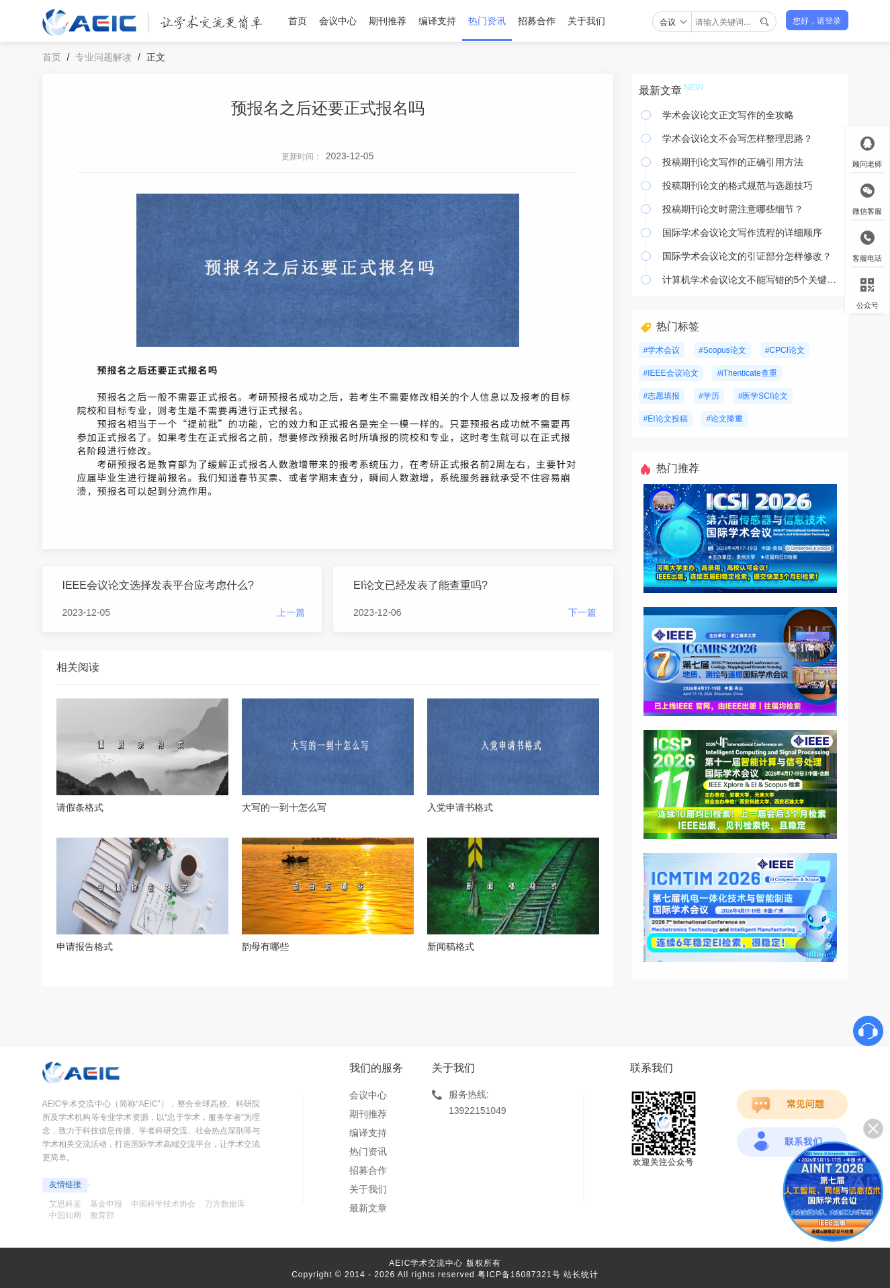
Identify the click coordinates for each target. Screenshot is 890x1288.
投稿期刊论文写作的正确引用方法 (732, 162)
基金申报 (106, 1204)
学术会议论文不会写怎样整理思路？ (737, 138)
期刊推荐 (387, 20)
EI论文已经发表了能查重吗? (420, 585)
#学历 (709, 396)
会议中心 (338, 20)
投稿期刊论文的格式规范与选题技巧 (737, 185)
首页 (297, 20)
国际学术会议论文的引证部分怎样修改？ (747, 256)
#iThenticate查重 (746, 373)
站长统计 (581, 1274)
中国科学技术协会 (163, 1204)
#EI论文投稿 (665, 419)
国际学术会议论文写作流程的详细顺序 (742, 232)
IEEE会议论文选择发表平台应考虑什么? (158, 585)
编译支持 (437, 20)
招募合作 (536, 20)
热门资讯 (487, 20)
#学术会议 (661, 350)
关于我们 (586, 20)
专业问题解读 (103, 57)
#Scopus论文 (722, 350)
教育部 (102, 1215)
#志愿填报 (661, 396)
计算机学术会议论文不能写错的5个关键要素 (752, 279)
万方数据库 (225, 1204)
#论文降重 (724, 419)
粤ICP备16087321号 (519, 1274)
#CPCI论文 (785, 350)
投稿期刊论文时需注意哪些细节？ (732, 209)
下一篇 (582, 612)
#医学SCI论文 (763, 396)
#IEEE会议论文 (671, 373)
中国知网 (65, 1215)
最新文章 (368, 1208)
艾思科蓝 (65, 1204)
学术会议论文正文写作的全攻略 (728, 115)
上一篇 (291, 612)
